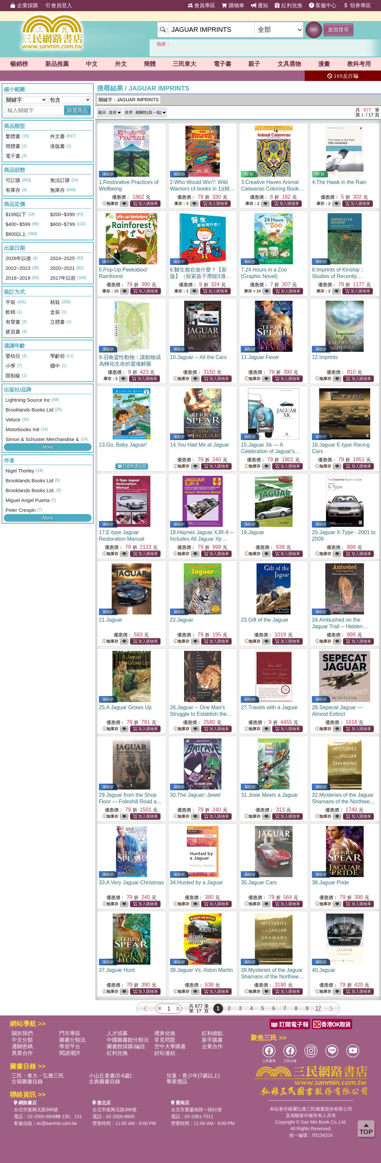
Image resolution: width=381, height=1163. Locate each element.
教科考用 (359, 64)
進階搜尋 (338, 29)
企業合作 (212, 1046)
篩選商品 (77, 110)
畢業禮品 (176, 1081)
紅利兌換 (288, 5)
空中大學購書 (170, 1046)
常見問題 (164, 1040)
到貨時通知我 (132, 466)
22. (181, 620)
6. (200, 276)
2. (202, 188)
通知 (259, 5)
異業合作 (22, 1053)
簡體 (150, 64)
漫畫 (324, 64)
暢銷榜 (19, 64)
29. (130, 801)
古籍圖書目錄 (27, 1081)
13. (123, 445)
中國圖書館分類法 (128, 1040)
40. (323, 970)
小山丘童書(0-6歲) (110, 1075)
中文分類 (22, 1040)
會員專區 (201, 5)
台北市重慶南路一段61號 (196, 1109)
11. (260, 357)
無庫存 (110, 204)
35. (258, 882)
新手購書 (212, 1040)
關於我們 (22, 1033)
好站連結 (164, 1053)
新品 (57, 64)
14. (199, 445)
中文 (92, 64)
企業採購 (24, 5)
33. (131, 882)
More (47, 447)
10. (198, 357)
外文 (121, 64)
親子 (254, 64)
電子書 (222, 64)
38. (201, 970)
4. (339, 182)
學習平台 (69, 1046)
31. (269, 795)
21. (110, 620)
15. (270, 451)
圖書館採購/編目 (126, 1046)
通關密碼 (22, 1046)
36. (330, 882)
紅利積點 (212, 1033)
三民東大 (184, 64)
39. (272, 976)
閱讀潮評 (69, 1053)
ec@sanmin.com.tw (57, 1123)
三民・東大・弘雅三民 (37, 1075)
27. (269, 707)
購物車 (233, 5)
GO (313, 29)
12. (325, 357)
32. (343, 801)
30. (195, 795)
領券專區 (357, 5)
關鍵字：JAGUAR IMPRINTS (129, 99)
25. (125, 707)
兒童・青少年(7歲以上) (193, 1075)
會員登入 (58, 5)
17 (318, 1008)
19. (252, 532)
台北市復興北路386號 (36, 1109)
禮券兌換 (164, 1033)
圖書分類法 (72, 1040)
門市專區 (69, 1033)
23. (264, 620)
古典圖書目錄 (104, 1081)
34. (196, 882)
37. (117, 970)
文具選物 (289, 64)
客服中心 (322, 5)
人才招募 (117, 1033)
